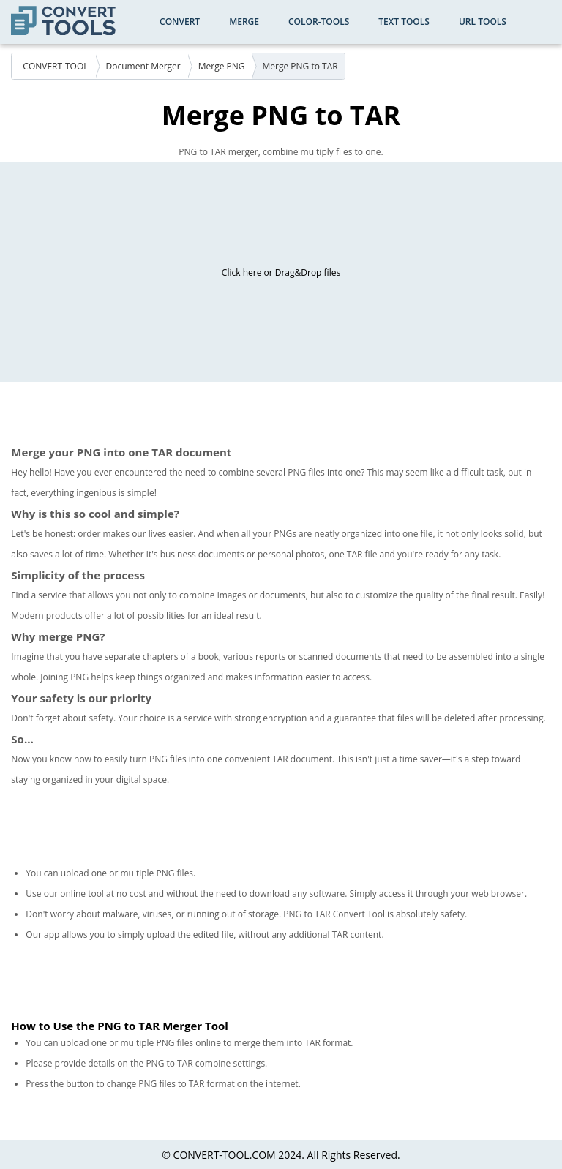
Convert (180, 21)
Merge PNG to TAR (300, 66)
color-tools (318, 21)
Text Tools (404, 21)
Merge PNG (221, 66)
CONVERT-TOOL (55, 66)
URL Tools (482, 21)
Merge (244, 21)
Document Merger (143, 66)
